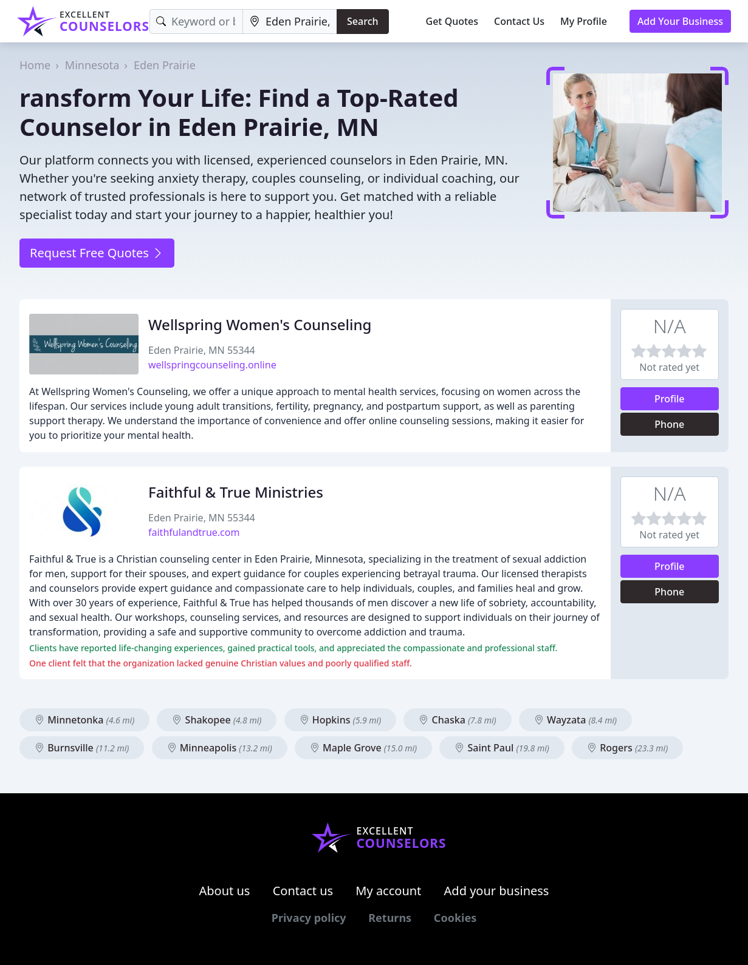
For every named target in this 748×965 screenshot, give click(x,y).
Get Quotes (452, 21)
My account (388, 890)
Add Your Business (680, 21)
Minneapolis (219, 747)
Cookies (455, 917)
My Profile (583, 21)
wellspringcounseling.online (212, 364)
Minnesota (92, 65)
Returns (389, 917)
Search (362, 21)
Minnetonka (84, 719)
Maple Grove (363, 747)
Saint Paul (502, 747)
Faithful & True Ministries (235, 492)
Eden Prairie (165, 65)
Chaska (457, 719)
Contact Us (519, 21)
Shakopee (216, 719)
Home (34, 65)
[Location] (289, 21)
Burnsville (82, 747)
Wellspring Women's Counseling (259, 324)
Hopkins (341, 719)
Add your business (496, 890)
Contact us (303, 890)
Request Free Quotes (97, 253)
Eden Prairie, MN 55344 (201, 350)
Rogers (627, 747)
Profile (669, 398)
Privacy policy (309, 917)
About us (224, 890)
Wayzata (575, 719)
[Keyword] (196, 21)
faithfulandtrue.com (193, 532)
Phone (669, 424)
